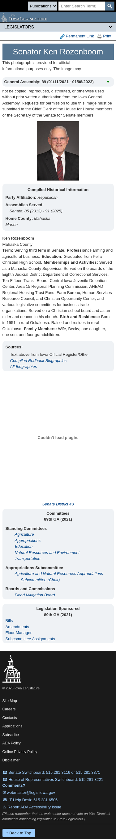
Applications (12, 726)
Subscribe (10, 735)
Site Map (9, 701)
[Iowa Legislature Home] (58, 17)
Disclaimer (11, 760)
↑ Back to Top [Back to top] (18, 833)
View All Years (98, 67)
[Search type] (42, 6)
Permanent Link (77, 36)
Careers (9, 709)
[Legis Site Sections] (58, 27)
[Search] (81, 6)
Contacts (9, 718)
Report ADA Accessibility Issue (35, 807)
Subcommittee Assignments (30, 639)
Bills (9, 620)
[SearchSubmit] (109, 6)
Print (104, 36)
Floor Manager (19, 632)
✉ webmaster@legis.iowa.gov (28, 792)
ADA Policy (11, 743)
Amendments (17, 626)
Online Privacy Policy (19, 752)
